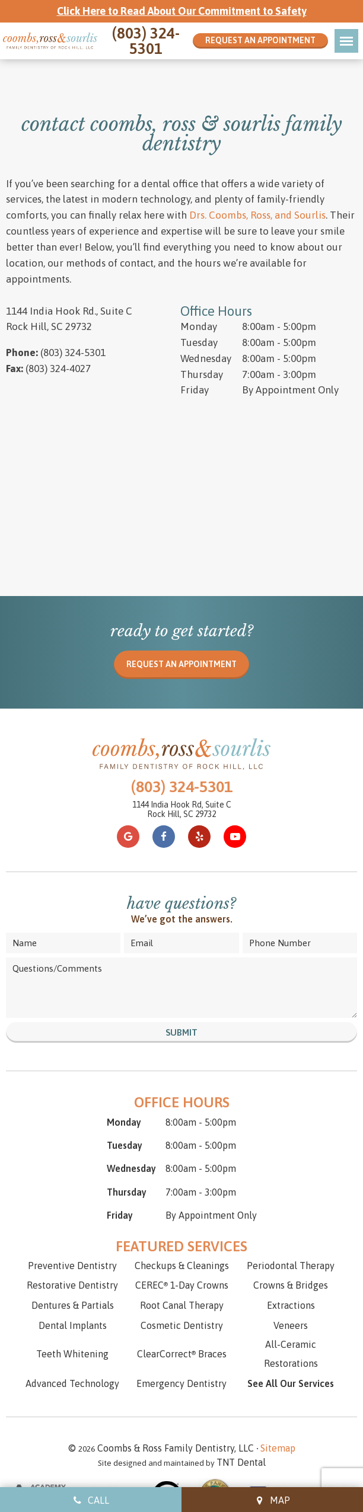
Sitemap (280, 1404)
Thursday (201, 331)
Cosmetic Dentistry (182, 1282)
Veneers (290, 1282)
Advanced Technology (72, 1340)
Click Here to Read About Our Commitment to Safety (182, 11)
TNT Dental (252, 1419)
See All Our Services (290, 1340)
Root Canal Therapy (182, 1262)
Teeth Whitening (72, 1310)
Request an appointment (181, 621)
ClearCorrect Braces (182, 1310)
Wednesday (205, 315)
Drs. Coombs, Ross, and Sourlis (257, 172)
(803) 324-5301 (146, 40)
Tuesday (199, 299)
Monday (198, 283)
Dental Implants (73, 1282)
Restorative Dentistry (72, 1242)
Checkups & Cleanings (182, 1222)
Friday (194, 347)
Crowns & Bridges (290, 1242)
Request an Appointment (260, 40)
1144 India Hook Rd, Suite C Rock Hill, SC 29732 (181, 767)
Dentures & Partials (72, 1262)
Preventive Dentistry (72, 1222)
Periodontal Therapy (291, 1222)
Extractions (291, 1262)
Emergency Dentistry (181, 1340)
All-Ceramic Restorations (291, 1310)
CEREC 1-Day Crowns (181, 1242)
